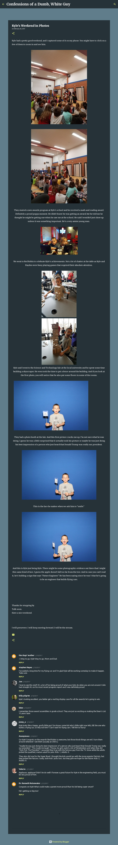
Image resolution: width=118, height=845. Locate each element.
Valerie (22, 769)
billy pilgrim (24, 696)
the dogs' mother (26, 655)
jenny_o (22, 722)
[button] (13, 33)
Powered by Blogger (59, 842)
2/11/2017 (29, 769)
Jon (20, 682)
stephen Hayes (25, 667)
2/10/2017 (38, 655)
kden (21, 708)
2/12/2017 (44, 783)
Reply (21, 662)
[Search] (73, 4)
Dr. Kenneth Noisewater (29, 783)
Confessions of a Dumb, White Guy (38, 4)
